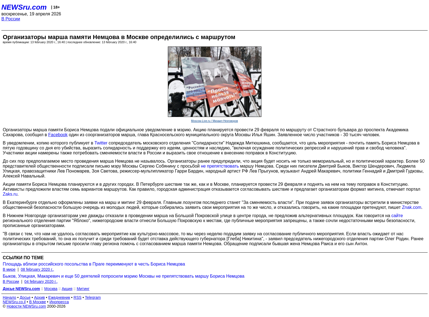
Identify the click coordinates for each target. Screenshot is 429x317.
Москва (51, 288)
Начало (9, 297)
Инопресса (59, 302)
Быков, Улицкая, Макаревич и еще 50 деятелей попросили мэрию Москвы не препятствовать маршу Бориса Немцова (123, 276)
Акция (67, 288)
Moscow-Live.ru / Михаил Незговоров (214, 120)
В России (10, 19)
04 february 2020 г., (41, 281)
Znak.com (411, 207)
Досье (25, 297)
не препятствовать (220, 166)
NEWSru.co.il (14, 302)
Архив (39, 297)
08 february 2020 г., (37, 269)
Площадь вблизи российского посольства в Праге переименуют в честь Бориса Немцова (94, 264)
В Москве (37, 302)
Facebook (57, 134)
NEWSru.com (24, 7)
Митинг (83, 288)
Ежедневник (59, 297)
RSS (77, 297)
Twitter (100, 143)
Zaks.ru (10, 194)
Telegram (93, 297)
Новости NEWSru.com (26, 306)
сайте (397, 215)
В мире (9, 269)
